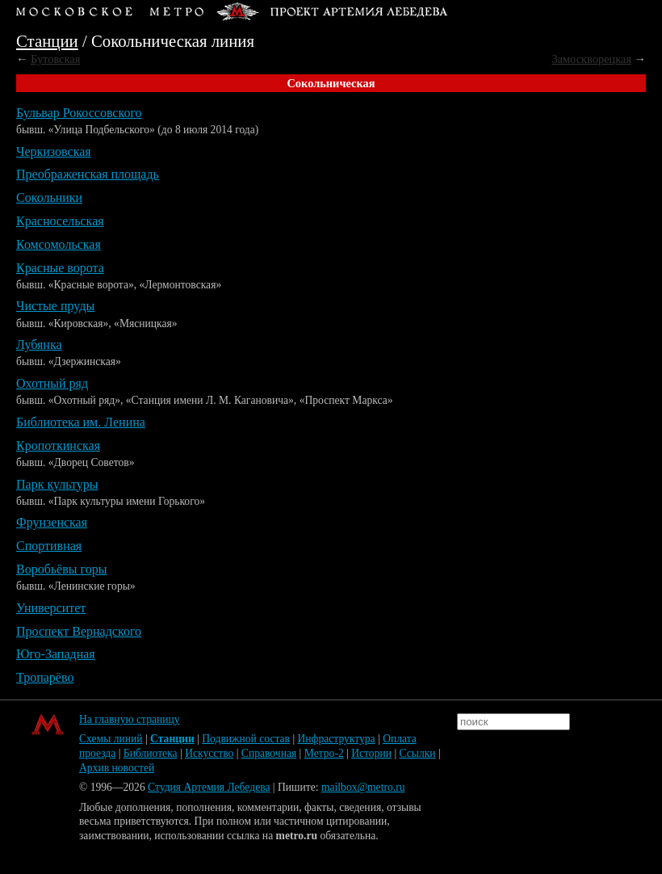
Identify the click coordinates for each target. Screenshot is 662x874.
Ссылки (418, 753)
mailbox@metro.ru (363, 787)
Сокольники (49, 197)
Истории (371, 753)
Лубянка (39, 344)
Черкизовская (53, 151)
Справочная (268, 753)
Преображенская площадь (87, 174)
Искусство (209, 753)
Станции (47, 41)
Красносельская (60, 221)
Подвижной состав (246, 739)
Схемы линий (111, 739)
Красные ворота (60, 268)
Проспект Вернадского (78, 631)
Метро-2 (324, 753)
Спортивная (49, 546)
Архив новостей (116, 768)
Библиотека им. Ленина (80, 422)
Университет (51, 608)
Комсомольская (58, 244)
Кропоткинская (58, 445)
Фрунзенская (51, 522)
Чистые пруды (55, 306)
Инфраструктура (336, 739)
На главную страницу (129, 719)
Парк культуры (57, 484)
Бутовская (55, 59)
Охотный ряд (52, 383)
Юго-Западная (55, 654)
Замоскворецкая (591, 59)
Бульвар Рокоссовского (79, 113)
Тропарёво (44, 677)
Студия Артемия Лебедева (209, 787)
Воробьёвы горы (61, 569)
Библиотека (151, 753)
